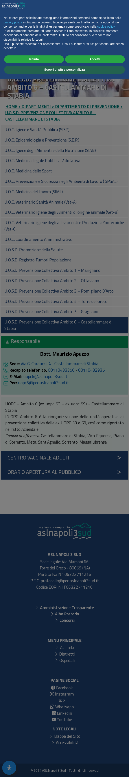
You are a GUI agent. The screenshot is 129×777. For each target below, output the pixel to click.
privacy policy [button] (13, 720)
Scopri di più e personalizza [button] (64, 768)
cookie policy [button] (106, 725)
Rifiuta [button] (34, 757)
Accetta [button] (95, 757)
